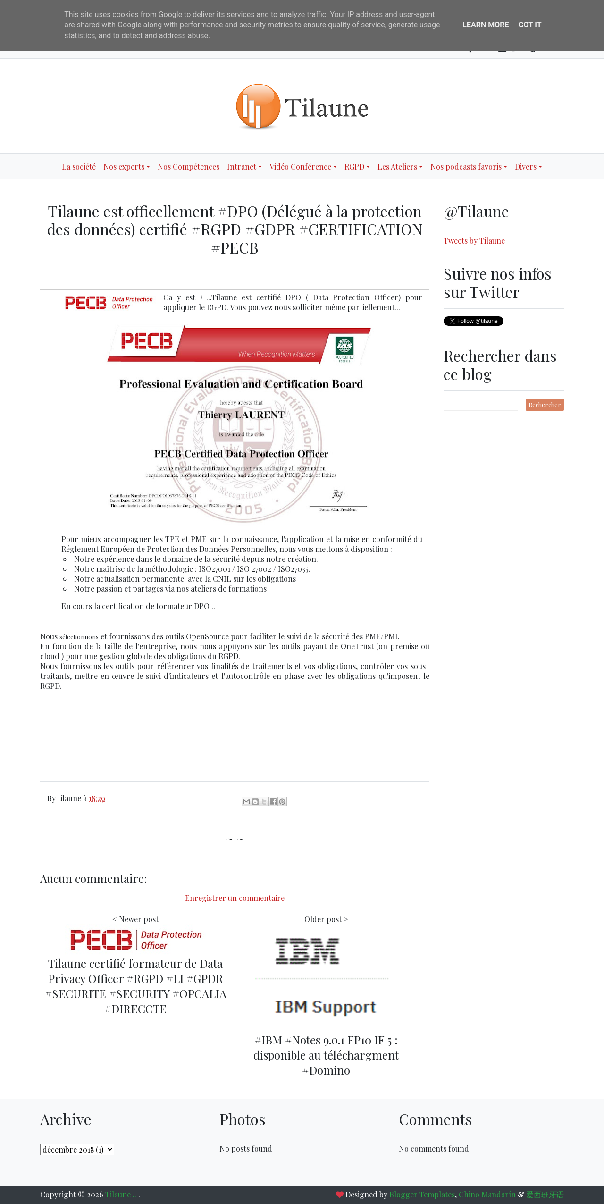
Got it (529, 24)
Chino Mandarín (487, 1194)
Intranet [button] (241, 166)
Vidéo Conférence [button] (300, 166)
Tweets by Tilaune (474, 241)
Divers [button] (526, 166)
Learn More (485, 24)
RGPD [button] (354, 166)
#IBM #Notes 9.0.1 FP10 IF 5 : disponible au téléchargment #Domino (326, 1054)
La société (79, 166)
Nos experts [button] (123, 166)
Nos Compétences (188, 166)
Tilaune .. (121, 1194)
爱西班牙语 (545, 1194)
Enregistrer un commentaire (235, 898)
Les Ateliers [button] (397, 166)
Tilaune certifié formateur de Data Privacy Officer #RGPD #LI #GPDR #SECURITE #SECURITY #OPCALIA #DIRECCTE (135, 986)
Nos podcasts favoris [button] (466, 166)
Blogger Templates (422, 1194)
